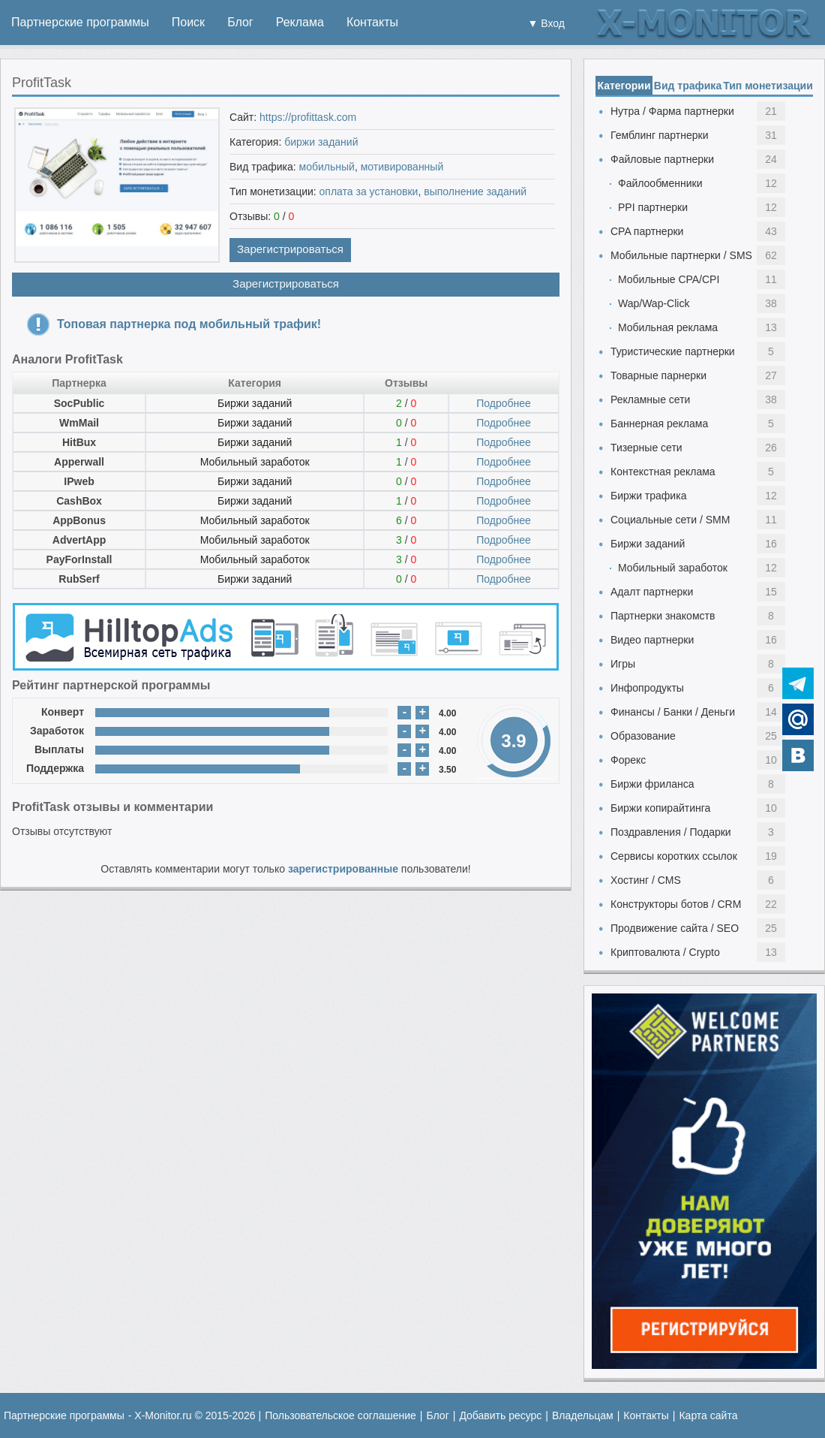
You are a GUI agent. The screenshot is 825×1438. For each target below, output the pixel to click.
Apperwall (79, 462)
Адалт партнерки (651, 592)
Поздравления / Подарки (670, 832)
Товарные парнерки (658, 375)
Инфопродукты (647, 688)
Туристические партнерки (672, 351)
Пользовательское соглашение (340, 1415)
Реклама (300, 22)
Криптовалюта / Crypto (665, 952)
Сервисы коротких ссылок (673, 856)
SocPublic (79, 403)
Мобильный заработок (255, 462)
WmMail (79, 423)
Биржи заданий (255, 403)
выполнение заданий (475, 191)
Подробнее (503, 403)
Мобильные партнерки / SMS (681, 255)
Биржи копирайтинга (660, 808)
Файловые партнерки (662, 159)
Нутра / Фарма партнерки (672, 111)
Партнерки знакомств (662, 616)
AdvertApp (79, 540)
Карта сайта (708, 1415)
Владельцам (583, 1415)
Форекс (628, 760)
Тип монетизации (768, 86)
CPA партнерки (646, 231)
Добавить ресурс (500, 1415)
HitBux (79, 442)
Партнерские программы (80, 22)
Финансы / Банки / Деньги (672, 712)
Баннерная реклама (659, 424)
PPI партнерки (653, 207)
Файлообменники (660, 183)
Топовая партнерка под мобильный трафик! (189, 324)
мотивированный (402, 167)
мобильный (327, 167)
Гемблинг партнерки (659, 135)
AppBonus (79, 520)
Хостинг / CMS (645, 880)
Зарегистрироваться (290, 249)
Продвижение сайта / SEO (674, 928)
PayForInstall (79, 559)
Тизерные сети (646, 448)
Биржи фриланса (652, 784)
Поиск (188, 22)
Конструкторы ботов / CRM (675, 904)
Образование (643, 736)
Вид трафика (688, 86)
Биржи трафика (648, 496)
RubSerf (78, 579)
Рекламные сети (650, 399)
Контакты (372, 22)
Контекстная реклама (663, 472)
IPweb (79, 481)
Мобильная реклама (668, 327)
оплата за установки (369, 191)
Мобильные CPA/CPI (668, 279)
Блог (240, 22)
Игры (622, 664)
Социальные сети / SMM (670, 520)
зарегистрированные (343, 869)
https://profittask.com (308, 117)
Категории (623, 86)
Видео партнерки (652, 640)
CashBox (79, 501)
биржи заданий (321, 142)
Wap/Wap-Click (653, 303)
